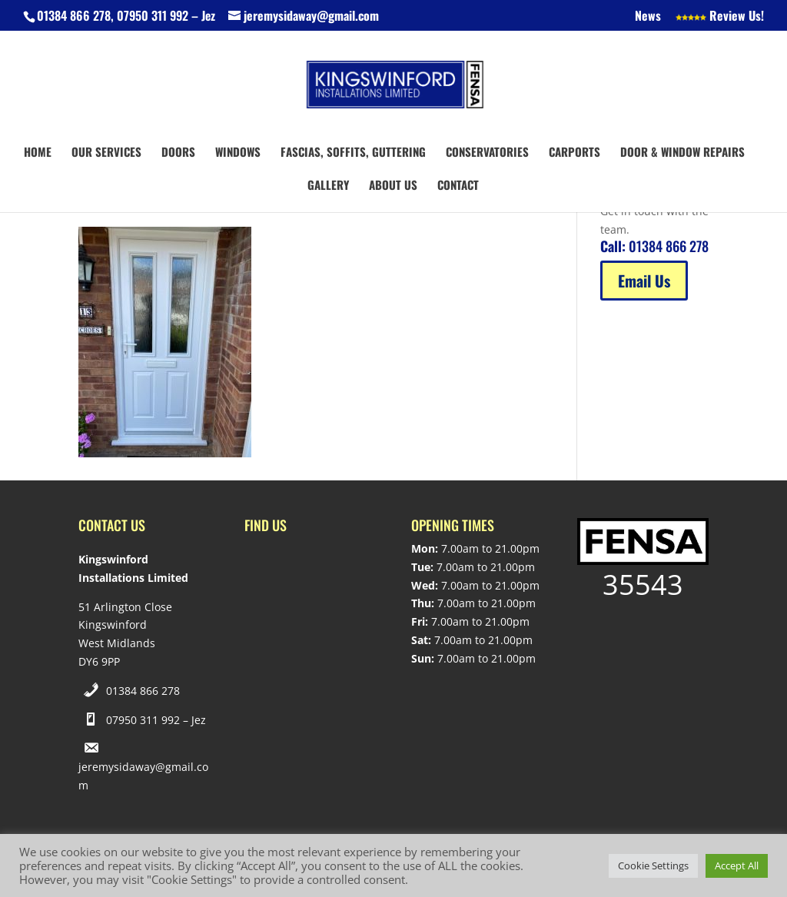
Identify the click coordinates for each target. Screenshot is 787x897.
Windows (238, 153)
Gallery (328, 186)
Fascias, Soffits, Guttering (353, 153)
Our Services (106, 153)
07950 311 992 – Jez (156, 720)
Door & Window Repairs (682, 153)
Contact (458, 186)
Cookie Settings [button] (653, 865)
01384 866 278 (143, 690)
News (648, 17)
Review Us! (720, 17)
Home (37, 153)
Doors (178, 153)
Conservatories (487, 153)
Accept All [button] (737, 865)
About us (393, 186)
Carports (574, 153)
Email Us (644, 280)
